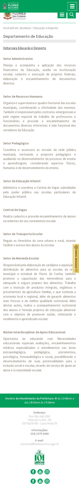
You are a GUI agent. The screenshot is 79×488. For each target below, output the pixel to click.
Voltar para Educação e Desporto (24, 48)
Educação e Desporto (45, 28)
